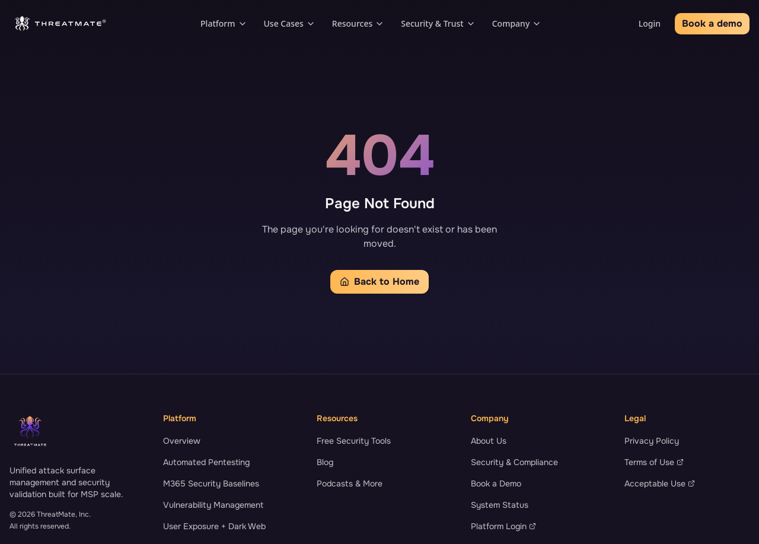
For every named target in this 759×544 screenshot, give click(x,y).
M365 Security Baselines (211, 483)
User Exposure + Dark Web (214, 526)
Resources (358, 23)
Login (650, 23)
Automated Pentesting (206, 462)
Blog (325, 462)
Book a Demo (496, 483)
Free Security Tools (354, 440)
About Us (488, 440)
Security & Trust (438, 23)
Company (517, 23)
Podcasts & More (349, 483)
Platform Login (503, 526)
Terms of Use (654, 462)
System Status (499, 505)
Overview (181, 440)
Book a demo (712, 23)
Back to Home (379, 281)
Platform (223, 23)
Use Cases (289, 23)
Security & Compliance (514, 462)
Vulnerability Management (213, 505)
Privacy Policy (651, 440)
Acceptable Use (659, 483)
